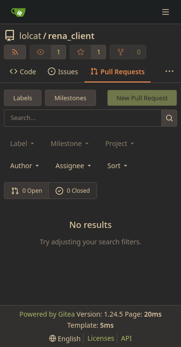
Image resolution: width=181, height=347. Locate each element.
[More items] (169, 71)
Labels (23, 97)
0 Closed (73, 191)
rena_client (71, 35)
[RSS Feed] (15, 52)
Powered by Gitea (47, 314)
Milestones (70, 97)
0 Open (26, 191)
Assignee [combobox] (74, 165)
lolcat (30, 35)
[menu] (118, 165)
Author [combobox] (25, 165)
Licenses (100, 338)
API (126, 338)
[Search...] (169, 117)
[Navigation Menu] (166, 12)
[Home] (18, 12)
